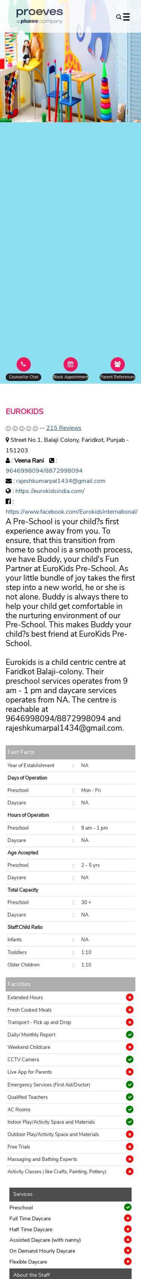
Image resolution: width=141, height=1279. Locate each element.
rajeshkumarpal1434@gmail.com (61, 481)
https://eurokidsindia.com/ (50, 491)
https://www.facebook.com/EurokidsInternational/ (72, 512)
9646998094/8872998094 (44, 471)
